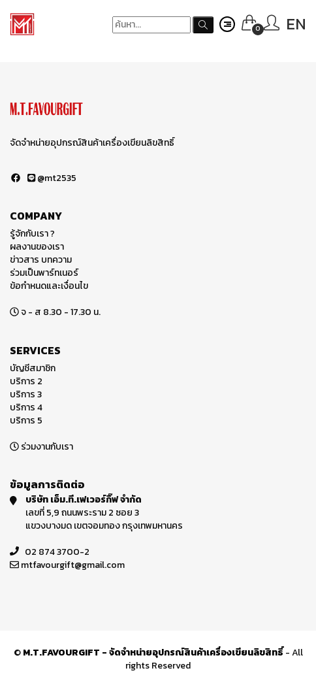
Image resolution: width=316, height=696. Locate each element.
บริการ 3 (26, 394)
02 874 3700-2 (57, 552)
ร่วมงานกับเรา (47, 447)
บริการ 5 (26, 420)
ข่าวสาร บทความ (41, 260)
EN (296, 23)
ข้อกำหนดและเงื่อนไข (49, 286)
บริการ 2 (26, 381)
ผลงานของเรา (37, 247)
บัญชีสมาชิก (32, 368)
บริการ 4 (26, 407)
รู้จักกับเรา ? (32, 233)
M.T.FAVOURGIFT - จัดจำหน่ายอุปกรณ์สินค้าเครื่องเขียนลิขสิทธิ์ (153, 652)
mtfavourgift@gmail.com (73, 565)
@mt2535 (51, 178)
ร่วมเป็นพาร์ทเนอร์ (44, 273)
